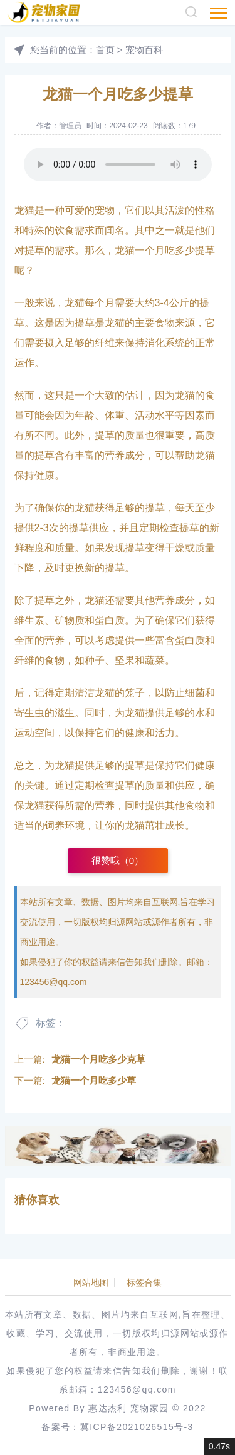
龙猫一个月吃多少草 (93, 1080)
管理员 (70, 125)
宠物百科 (144, 49)
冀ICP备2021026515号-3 (137, 1427)
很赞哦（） (117, 860)
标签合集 (144, 1282)
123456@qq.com (53, 982)
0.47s (219, 1446)
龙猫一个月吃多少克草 (98, 1059)
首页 (105, 49)
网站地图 (90, 1282)
